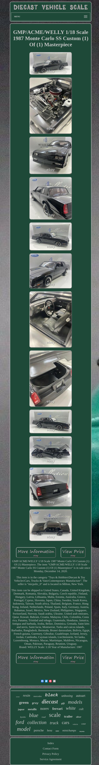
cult (81, 709)
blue (33, 715)
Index (50, 743)
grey (35, 703)
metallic (32, 709)
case (83, 723)
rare (57, 731)
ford (20, 722)
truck (54, 723)
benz (49, 730)
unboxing (67, 695)
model (23, 729)
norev (44, 709)
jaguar (21, 709)
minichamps (69, 730)
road (44, 717)
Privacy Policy (50, 753)
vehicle (75, 724)
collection (36, 722)
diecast (50, 701)
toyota (81, 731)
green (24, 702)
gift (63, 703)
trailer (68, 716)
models (75, 702)
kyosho (23, 717)
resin (26, 695)
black (51, 695)
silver (78, 717)
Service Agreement (51, 759)
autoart (80, 695)
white (71, 708)
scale (55, 715)
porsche (39, 730)
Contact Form (51, 748)
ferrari (57, 709)
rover (18, 697)
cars (65, 722)
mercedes (37, 696)
